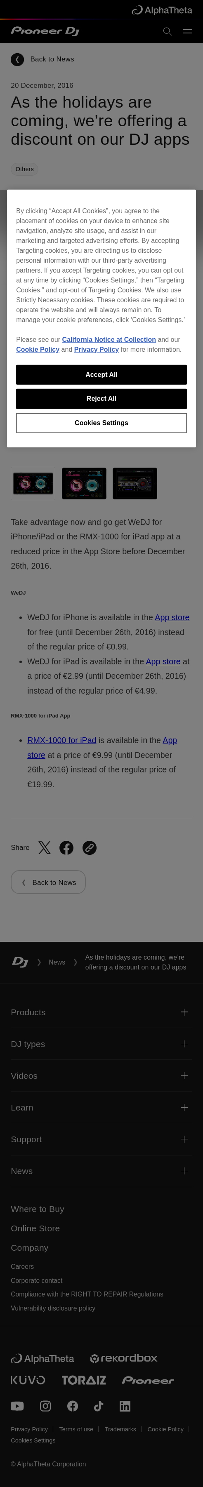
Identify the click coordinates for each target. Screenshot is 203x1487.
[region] (101, 318)
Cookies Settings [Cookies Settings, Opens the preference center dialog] (101, 422)
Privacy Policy (96, 349)
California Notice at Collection (109, 339)
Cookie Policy (37, 349)
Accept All (101, 374)
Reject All (101, 398)
